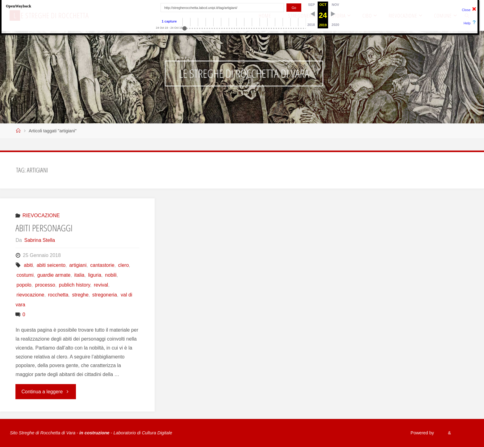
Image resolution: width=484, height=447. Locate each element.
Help (467, 23)
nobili (110, 275)
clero (123, 265)
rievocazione (30, 294)
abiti (28, 265)
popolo (24, 285)
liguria (95, 275)
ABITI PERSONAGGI (44, 227)
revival (101, 285)
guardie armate (54, 275)
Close (466, 10)
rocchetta (58, 294)
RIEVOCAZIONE (41, 215)
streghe (80, 294)
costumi (25, 275)
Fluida (438, 432)
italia (79, 275)
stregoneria (104, 294)
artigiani (77, 265)
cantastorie (102, 265)
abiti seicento (51, 265)
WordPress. (462, 432)
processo (45, 285)
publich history (74, 285)
